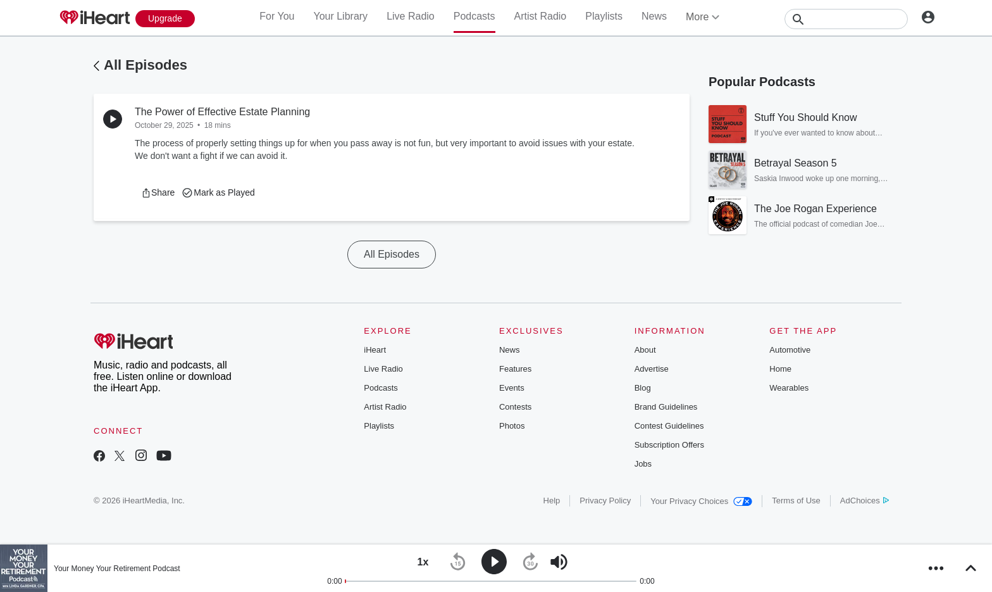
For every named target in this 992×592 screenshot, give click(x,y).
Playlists (604, 16)
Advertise (652, 369)
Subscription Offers (669, 445)
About (645, 350)
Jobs (643, 464)
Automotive (789, 350)
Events (511, 388)
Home (780, 369)
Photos (511, 426)
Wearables (789, 388)
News (654, 16)
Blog (643, 388)
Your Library (340, 16)
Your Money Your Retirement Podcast (117, 568)
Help (552, 500)
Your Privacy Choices (701, 501)
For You (276, 16)
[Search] (846, 19)
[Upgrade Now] (165, 18)
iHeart (375, 350)
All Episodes (145, 65)
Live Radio (411, 16)
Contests (515, 407)
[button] (158, 192)
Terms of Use (796, 500)
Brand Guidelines (666, 407)
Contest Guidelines (669, 426)
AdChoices (864, 500)
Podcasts (474, 16)
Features (515, 369)
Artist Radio (540, 16)
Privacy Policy (605, 500)
